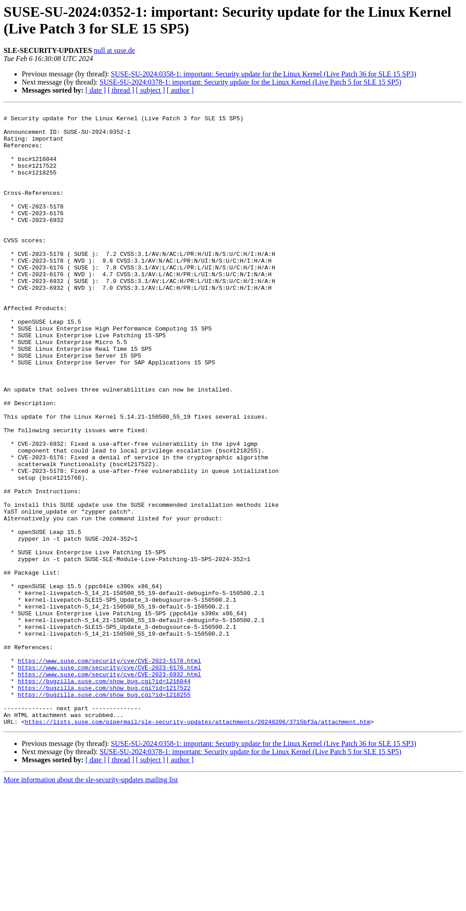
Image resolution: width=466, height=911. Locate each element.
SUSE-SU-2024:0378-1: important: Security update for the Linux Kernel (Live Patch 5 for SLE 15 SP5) (250, 82)
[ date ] (95, 90)
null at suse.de (114, 50)
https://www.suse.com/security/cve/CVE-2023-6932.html (109, 788)
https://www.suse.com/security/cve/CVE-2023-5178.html (109, 772)
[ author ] (180, 90)
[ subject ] (150, 90)
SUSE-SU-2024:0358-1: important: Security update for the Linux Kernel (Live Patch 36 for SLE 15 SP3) (263, 74)
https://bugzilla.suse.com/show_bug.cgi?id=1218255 (104, 812)
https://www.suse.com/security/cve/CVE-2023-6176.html (109, 780)
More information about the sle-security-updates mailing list (91, 903)
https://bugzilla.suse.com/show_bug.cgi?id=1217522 (104, 804)
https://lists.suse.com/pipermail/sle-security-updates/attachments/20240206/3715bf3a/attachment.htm (197, 845)
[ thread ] (121, 90)
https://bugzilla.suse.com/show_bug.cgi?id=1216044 (104, 796)
